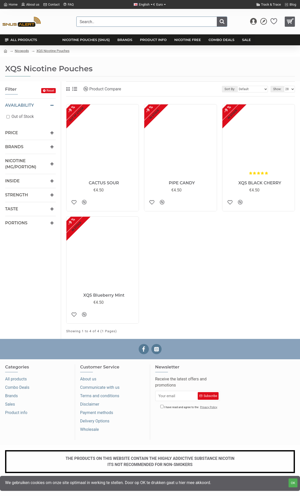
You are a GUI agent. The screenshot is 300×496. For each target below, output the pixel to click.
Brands (14, 146)
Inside (12, 180)
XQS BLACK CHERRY (259, 183)
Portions (16, 223)
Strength (16, 194)
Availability (19, 105)
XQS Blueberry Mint (103, 295)
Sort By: (229, 89)
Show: (277, 89)
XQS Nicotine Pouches (52, 51)
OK (293, 483)
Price (11, 132)
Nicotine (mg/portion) (20, 163)
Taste (11, 208)
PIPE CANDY (182, 183)
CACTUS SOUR (104, 183)
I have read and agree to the (189, 407)
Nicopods (22, 51)
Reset (50, 90)
